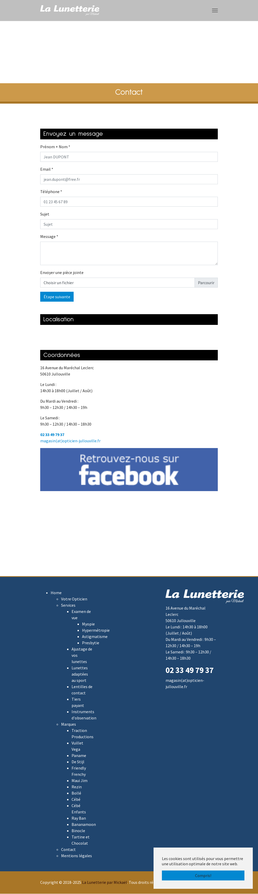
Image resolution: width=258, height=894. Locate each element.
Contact (68, 849)
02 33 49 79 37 (52, 434)
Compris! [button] (203, 875)
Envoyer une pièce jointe (62, 272)
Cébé (76, 799)
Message (49, 236)
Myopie (88, 624)
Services (68, 605)
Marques (68, 724)
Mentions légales (76, 856)
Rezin (77, 787)
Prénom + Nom (55, 147)
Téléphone (51, 191)
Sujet (44, 214)
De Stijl (78, 762)
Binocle (78, 830)
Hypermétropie (96, 630)
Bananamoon (84, 824)
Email (46, 169)
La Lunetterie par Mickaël (104, 882)
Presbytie (90, 643)
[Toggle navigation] (215, 10)
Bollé (76, 793)
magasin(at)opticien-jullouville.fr (70, 441)
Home (56, 592)
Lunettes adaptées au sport (80, 674)
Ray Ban (79, 818)
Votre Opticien (74, 599)
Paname (79, 755)
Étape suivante (57, 297)
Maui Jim (79, 780)
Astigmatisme (95, 636)
